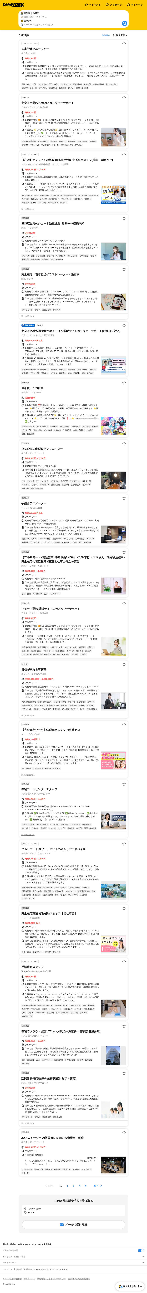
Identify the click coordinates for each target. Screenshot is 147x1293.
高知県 (19, 1269)
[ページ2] (67, 1185)
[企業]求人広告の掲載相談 (79, 1279)
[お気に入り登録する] (124, 43)
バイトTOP (7, 1269)
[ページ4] (80, 1185)
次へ (96, 1185)
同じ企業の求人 (28, 209)
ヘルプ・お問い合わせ (12, 1279)
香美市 (29, 1269)
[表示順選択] (120, 35)
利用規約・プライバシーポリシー (51, 1279)
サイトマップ (29, 1279)
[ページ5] (86, 1185)
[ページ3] (73, 1185)
